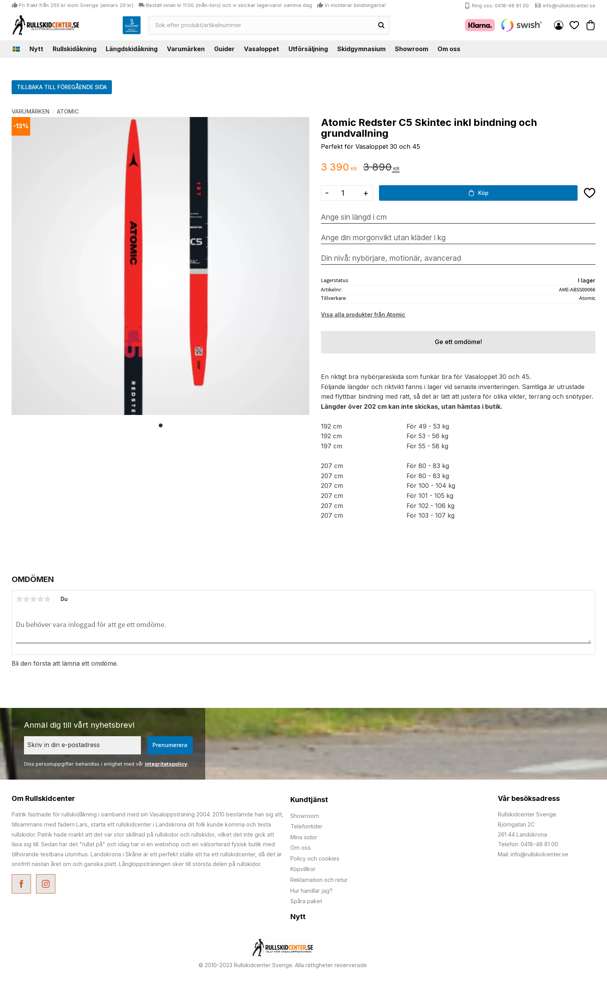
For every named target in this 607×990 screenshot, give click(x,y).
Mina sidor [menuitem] (558, 25)
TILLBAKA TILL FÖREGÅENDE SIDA (62, 87)
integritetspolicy (166, 764)
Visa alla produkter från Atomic (363, 314)
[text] (339, 167)
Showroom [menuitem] (411, 49)
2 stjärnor (26, 599)
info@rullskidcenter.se (569, 6)
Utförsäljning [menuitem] (308, 49)
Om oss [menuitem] (448, 49)
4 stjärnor (40, 599)
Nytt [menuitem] (36, 49)
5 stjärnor (47, 599)
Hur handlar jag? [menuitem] (311, 890)
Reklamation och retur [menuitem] (319, 879)
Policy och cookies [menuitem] (315, 858)
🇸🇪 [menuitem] (16, 49)
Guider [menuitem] (224, 49)
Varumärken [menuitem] (186, 49)
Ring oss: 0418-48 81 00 (500, 6)
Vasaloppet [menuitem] (261, 49)
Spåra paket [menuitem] (306, 901)
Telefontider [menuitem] (306, 826)
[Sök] (381, 25)
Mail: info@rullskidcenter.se (533, 854)
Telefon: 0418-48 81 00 (528, 844)
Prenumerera (170, 745)
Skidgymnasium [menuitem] (361, 49)
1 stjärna (19, 599)
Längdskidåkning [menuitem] (132, 49)
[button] (574, 25)
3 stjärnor (33, 599)
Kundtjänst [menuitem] (309, 799)
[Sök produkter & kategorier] (261, 25)
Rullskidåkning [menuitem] (74, 49)
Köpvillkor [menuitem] (303, 869)
